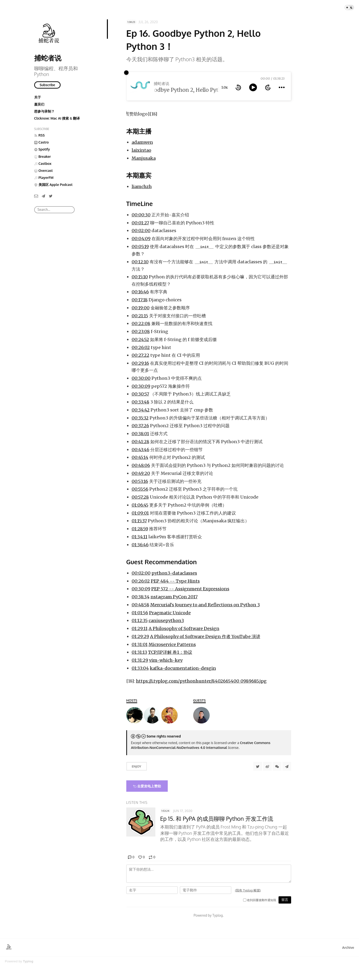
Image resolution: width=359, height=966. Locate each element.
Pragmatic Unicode (170, 613)
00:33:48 (140, 402)
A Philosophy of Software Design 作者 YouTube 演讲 (205, 636)
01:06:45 (140, 505)
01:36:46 (140, 545)
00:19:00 (141, 308)
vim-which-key (166, 660)
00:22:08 (141, 323)
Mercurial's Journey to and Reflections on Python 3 (205, 605)
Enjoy (136, 766)
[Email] (36, 196)
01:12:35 (140, 620)
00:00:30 (141, 215)
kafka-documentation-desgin (183, 668)
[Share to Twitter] (257, 766)
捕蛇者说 (47, 57)
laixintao (141, 150)
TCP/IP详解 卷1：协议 (170, 652)
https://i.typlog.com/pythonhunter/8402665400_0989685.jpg (201, 681)
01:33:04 (140, 668)
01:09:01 (140, 513)
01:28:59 (140, 529)
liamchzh (142, 186)
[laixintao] (152, 715)
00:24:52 (140, 339)
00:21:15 (140, 316)
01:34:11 (139, 537)
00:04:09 (141, 238)
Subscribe (47, 85)
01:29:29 (140, 636)
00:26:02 (141, 347)
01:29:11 (140, 628)
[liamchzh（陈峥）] (201, 715)
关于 (37, 97)
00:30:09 (141, 386)
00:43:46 (140, 449)
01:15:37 (139, 521)
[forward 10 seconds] (268, 87)
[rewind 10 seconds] (238, 87)
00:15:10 (140, 277)
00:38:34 (141, 597)
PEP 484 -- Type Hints (175, 581)
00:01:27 (140, 223)
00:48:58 (140, 605)
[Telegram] (43, 196)
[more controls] (281, 87)
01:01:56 (140, 613)
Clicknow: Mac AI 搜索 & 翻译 (57, 118)
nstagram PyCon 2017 (174, 597)
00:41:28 (140, 441)
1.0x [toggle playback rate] (224, 87)
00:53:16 (140, 481)
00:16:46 (140, 292)
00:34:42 (141, 410)
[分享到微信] (277, 766)
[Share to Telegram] (286, 766)
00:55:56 (140, 489)
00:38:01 (140, 433)
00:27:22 (140, 355)
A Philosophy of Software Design (184, 628)
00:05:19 (140, 246)
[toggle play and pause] (253, 87)
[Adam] (134, 715)
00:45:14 (140, 457)
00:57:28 (140, 497)
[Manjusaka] (169, 715)
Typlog (28, 961)
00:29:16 (140, 363)
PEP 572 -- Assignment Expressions (190, 589)
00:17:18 (140, 300)
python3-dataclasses (174, 573)
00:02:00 (141, 230)
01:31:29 (140, 660)
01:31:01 (140, 644)
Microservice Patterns (172, 644)
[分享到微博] (267, 766)
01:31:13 (139, 652)
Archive (348, 947)
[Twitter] (51, 196)
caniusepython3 (166, 620)
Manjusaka (144, 158)
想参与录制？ (44, 111)
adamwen (142, 142)
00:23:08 (141, 331)
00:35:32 (140, 418)
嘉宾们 (39, 104)
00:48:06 (141, 465)
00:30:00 (141, 378)
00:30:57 (140, 394)
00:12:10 (140, 262)
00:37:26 (140, 425)
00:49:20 (141, 473)
